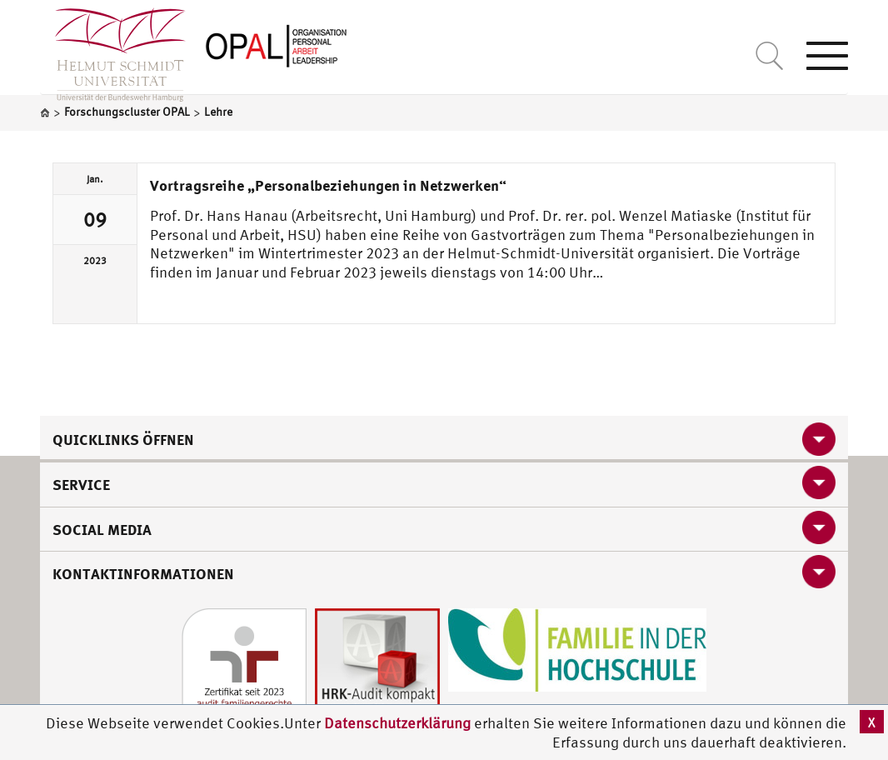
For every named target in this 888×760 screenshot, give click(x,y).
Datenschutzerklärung (397, 723)
